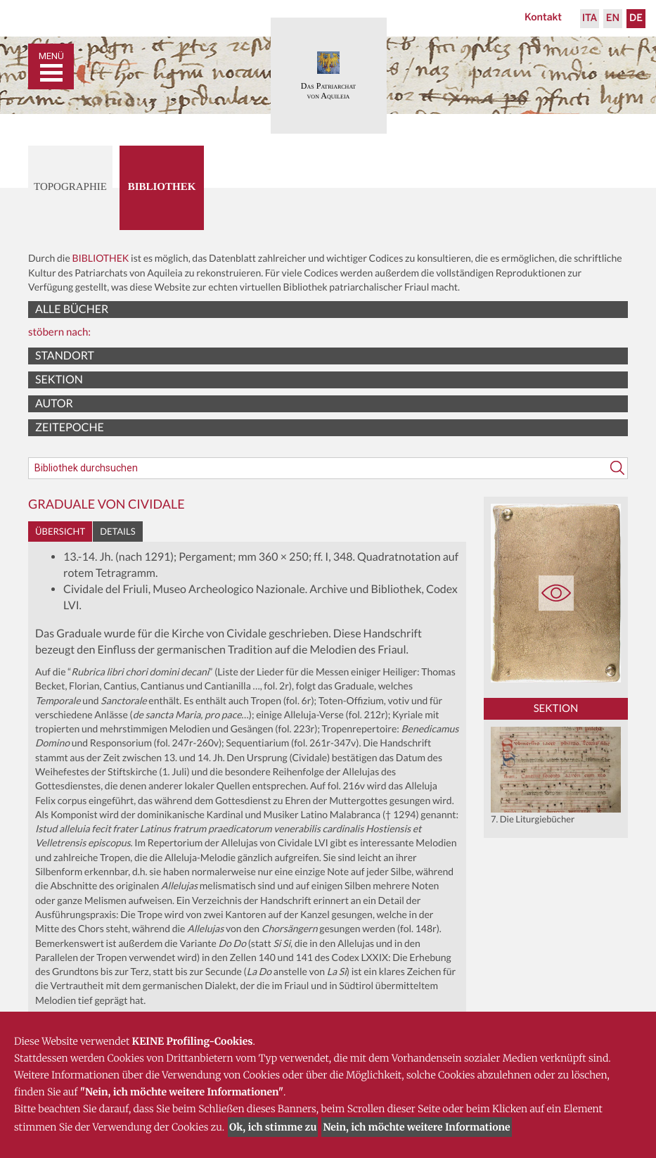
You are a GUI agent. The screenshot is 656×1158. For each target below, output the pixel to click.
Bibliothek (162, 187)
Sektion (59, 379)
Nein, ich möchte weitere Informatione (416, 1127)
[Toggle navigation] (51, 66)
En (612, 18)
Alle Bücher (71, 309)
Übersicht (60, 531)
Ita (590, 18)
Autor (54, 403)
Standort (64, 355)
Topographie (70, 187)
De (636, 18)
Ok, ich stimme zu (272, 1127)
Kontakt (543, 18)
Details (118, 531)
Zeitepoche (69, 427)
